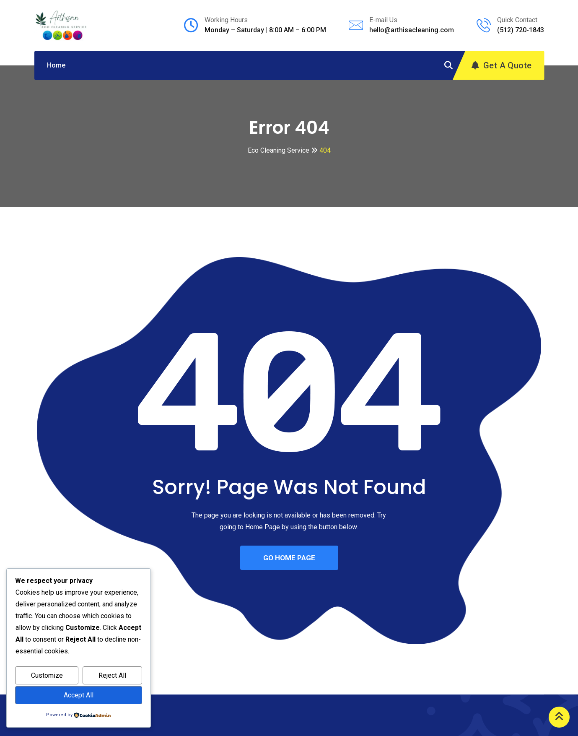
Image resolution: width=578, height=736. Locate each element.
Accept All (78, 695)
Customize (47, 675)
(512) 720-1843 (520, 30)
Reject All (112, 675)
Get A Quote (502, 65)
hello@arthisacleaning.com (411, 30)
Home (56, 65)
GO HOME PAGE (289, 558)
